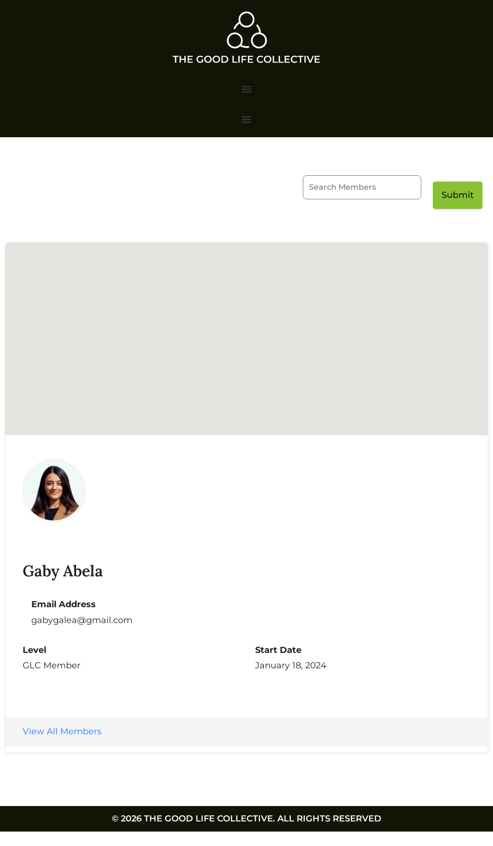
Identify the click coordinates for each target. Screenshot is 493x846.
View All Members (62, 731)
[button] (247, 89)
